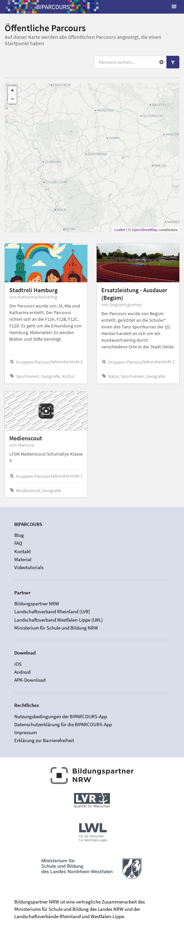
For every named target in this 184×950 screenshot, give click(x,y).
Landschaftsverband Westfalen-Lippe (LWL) (58, 620)
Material (23, 559)
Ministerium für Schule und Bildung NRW (56, 628)
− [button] (12, 99)
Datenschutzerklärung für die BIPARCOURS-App (63, 724)
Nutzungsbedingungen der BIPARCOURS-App (60, 717)
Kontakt (22, 551)
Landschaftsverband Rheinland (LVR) (52, 611)
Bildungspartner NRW (36, 604)
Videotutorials (29, 567)
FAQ (18, 543)
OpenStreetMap (145, 230)
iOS (18, 664)
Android (22, 672)
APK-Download (30, 680)
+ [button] (12, 91)
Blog (19, 535)
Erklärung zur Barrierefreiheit (44, 740)
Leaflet (119, 230)
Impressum (25, 732)
